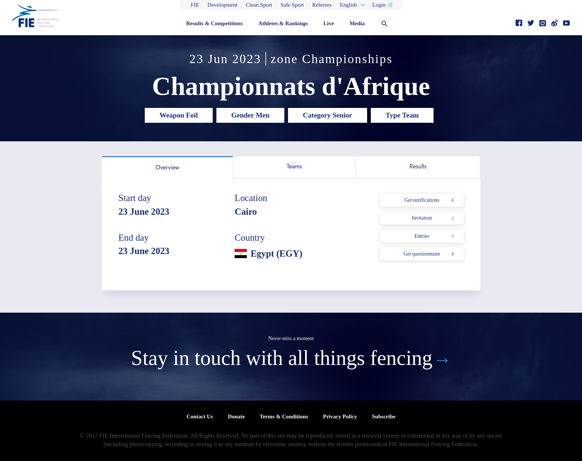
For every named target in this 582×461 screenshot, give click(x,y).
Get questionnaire (421, 254)
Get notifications (422, 200)
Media (357, 23)
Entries (422, 236)
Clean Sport (259, 5)
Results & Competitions (214, 23)
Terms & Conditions (284, 416)
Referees (321, 5)
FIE (195, 5)
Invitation (422, 218)
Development (222, 5)
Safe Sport (292, 5)
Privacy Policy (340, 416)
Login (379, 5)
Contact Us (200, 416)
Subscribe (383, 416)
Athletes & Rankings (283, 23)
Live (328, 23)
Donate (236, 416)
